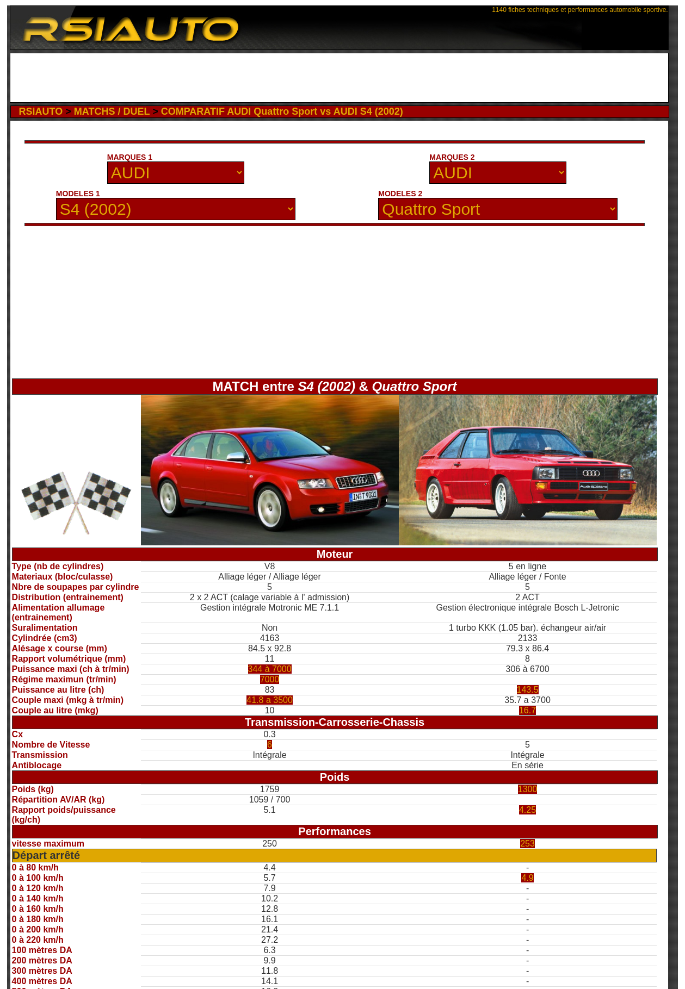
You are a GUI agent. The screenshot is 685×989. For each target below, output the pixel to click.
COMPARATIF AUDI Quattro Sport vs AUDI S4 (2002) (282, 111)
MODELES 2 (400, 193)
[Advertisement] (339, 77)
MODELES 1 (78, 193)
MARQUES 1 (129, 157)
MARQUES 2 (451, 157)
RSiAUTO (41, 111)
